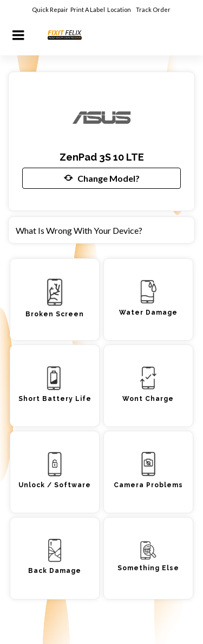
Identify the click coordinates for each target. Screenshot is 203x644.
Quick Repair (50, 9)
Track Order (154, 9)
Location (119, 9)
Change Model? (102, 177)
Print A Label (87, 9)
